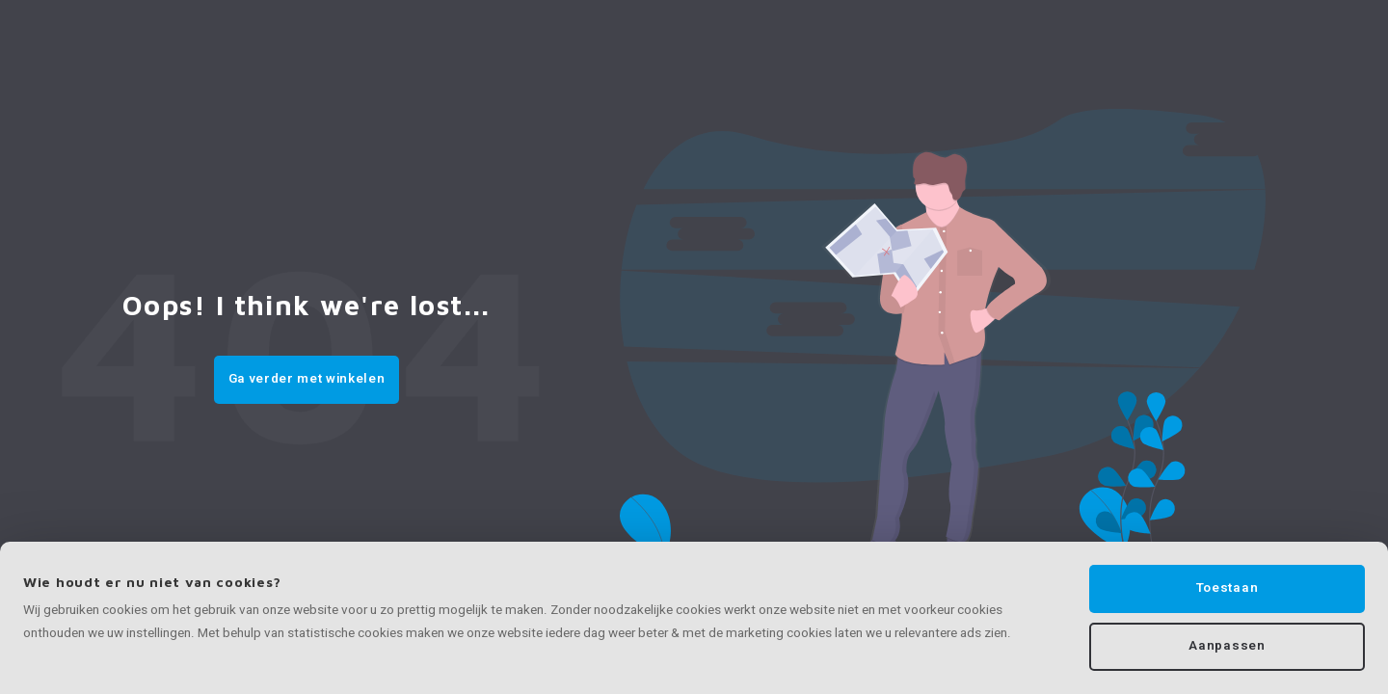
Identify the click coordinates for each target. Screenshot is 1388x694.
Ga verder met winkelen (307, 378)
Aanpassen (1226, 645)
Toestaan (1227, 588)
